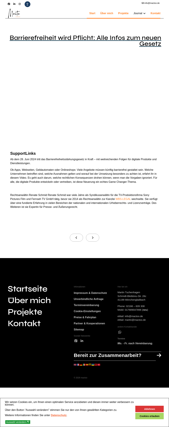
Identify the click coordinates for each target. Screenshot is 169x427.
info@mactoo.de (152, 3)
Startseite (27, 318)
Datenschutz (59, 415)
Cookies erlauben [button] (149, 416)
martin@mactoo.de (135, 349)
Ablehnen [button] (149, 409)
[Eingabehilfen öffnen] (27, 4)
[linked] (82, 378)
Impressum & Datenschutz (90, 324)
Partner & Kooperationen (89, 358)
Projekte (123, 13)
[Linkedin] (14, 4)
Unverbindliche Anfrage (88, 331)
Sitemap (79, 365)
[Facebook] (9, 4)
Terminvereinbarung (86, 338)
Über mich (106, 13)
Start (92, 13)
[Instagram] (20, 4)
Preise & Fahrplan (85, 352)
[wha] (119, 363)
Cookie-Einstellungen (87, 345)
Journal (138, 13)
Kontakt (155, 13)
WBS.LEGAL (63, 225)
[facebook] (76, 378)
